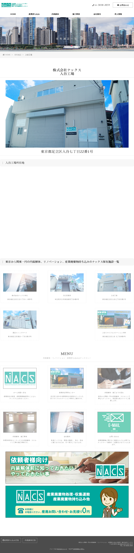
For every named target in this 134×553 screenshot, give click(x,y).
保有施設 (17, 55)
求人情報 (118, 14)
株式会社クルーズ (62, 549)
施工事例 (76, 14)
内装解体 (55, 14)
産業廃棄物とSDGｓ (79, 549)
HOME (13, 14)
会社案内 (97, 14)
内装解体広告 (30, 540)
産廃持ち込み (34, 14)
